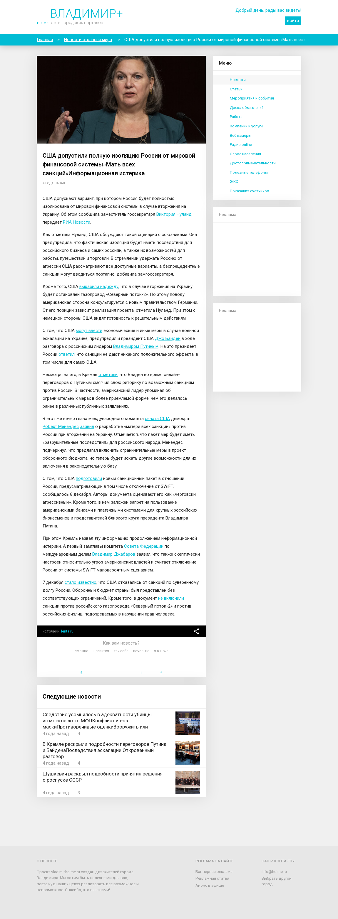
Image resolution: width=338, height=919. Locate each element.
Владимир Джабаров (113, 554)
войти (293, 20)
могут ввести (89, 330)
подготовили (89, 478)
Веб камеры (240, 135)
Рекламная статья (212, 878)
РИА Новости (76, 222)
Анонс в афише (209, 885)
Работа (236, 116)
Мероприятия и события (252, 98)
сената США (157, 418)
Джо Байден (167, 338)
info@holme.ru (274, 871)
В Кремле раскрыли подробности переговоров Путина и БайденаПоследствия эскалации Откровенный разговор (104, 750)
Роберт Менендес (61, 426)
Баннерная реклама (213, 871)
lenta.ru (67, 631)
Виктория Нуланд (174, 214)
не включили (171, 598)
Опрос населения (245, 154)
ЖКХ (234, 181)
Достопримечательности (253, 163)
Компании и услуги (246, 126)
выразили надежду (98, 286)
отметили (108, 374)
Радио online (241, 144)
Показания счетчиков (249, 191)
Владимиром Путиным (135, 346)
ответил (66, 354)
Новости (238, 79)
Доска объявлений (247, 107)
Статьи (236, 89)
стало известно (80, 582)
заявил (87, 426)
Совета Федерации (143, 546)
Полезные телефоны (249, 172)
